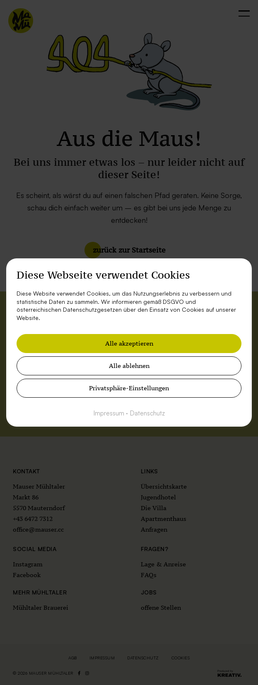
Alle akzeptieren (129, 343)
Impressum (109, 413)
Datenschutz (147, 413)
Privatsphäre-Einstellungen (129, 388)
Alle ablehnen (129, 366)
